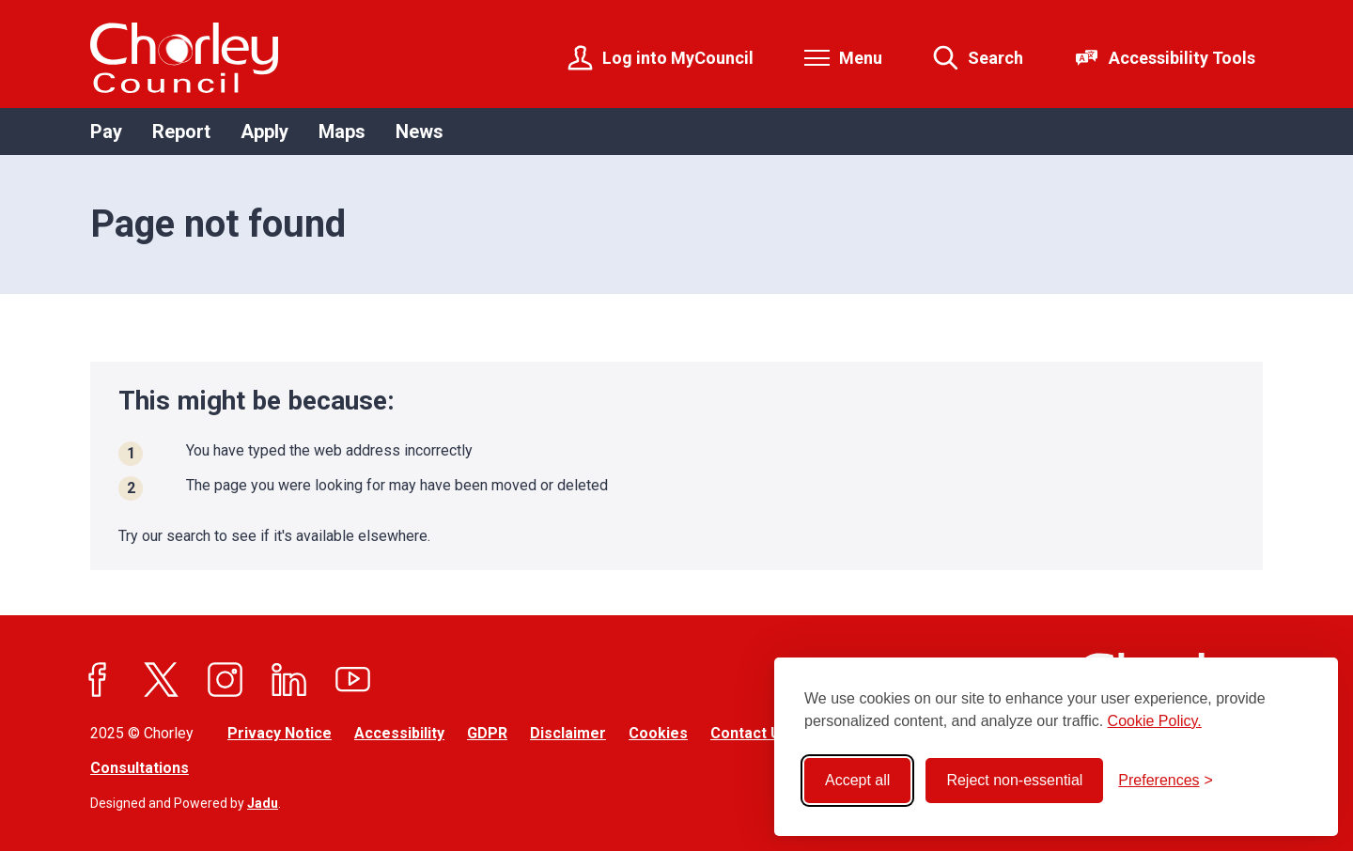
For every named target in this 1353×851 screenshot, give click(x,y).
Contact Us (749, 733)
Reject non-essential (1014, 780)
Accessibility (399, 733)
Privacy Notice (279, 733)
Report (181, 131)
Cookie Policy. (1155, 721)
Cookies (658, 733)
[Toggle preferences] (1165, 780)
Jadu (262, 803)
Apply (264, 131)
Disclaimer (568, 733)
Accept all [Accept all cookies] (857, 780)
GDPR (487, 733)
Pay (106, 131)
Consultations (139, 768)
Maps (342, 131)
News (419, 131)
